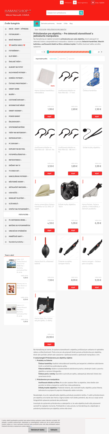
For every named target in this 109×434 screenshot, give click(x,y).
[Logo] (18, 12)
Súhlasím (54, 429)
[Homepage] (37, 23)
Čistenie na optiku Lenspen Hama (65, 262)
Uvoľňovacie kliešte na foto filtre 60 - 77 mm (66, 91)
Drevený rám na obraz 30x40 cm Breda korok (22, 285)
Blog (71, 23)
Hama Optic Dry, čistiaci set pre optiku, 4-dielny (43, 319)
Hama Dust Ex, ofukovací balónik (44, 262)
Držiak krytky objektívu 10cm (67, 205)
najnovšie (71, 59)
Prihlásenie (68, 2)
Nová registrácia (82, 2)
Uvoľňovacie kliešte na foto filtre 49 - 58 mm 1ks (44, 148)
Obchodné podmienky (48, 23)
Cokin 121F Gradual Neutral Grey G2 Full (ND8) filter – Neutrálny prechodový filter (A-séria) (22, 265)
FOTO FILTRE (42, 29)
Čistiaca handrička (90, 90)
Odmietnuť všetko (37, 429)
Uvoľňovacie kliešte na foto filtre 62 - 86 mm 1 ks (67, 149)
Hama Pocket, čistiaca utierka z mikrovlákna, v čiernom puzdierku (91, 206)
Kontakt (59, 23)
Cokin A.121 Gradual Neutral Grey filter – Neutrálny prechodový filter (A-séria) (22, 310)
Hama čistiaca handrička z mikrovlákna (44, 91)
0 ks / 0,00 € (99, 2)
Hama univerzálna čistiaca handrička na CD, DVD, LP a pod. (44, 206)
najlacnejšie (53, 59)
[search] (81, 13)
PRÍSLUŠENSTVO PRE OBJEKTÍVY (56, 29)
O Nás (65, 23)
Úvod (36, 29)
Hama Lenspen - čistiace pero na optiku (91, 262)
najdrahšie (62, 59)
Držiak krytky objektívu (91, 147)
